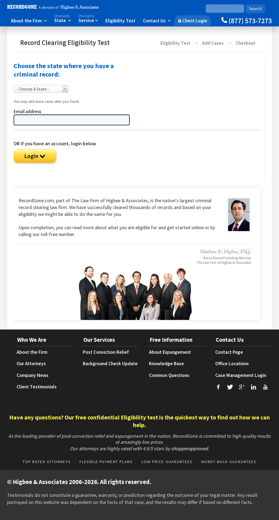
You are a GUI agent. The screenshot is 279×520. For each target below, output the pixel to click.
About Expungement (170, 352)
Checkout (245, 43)
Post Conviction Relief (106, 352)
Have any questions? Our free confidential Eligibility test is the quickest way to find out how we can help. (139, 421)
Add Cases (213, 43)
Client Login (192, 20)
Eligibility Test (120, 20)
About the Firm (29, 20)
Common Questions (169, 375)
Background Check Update (110, 364)
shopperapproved (189, 448)
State (62, 18)
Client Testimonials (37, 387)
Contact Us (157, 20)
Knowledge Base (166, 364)
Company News (32, 375)
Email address (27, 111)
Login (35, 156)
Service (88, 18)
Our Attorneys (31, 364)
